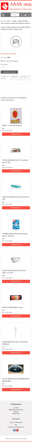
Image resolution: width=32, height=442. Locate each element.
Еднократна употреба (23, 21)
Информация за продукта (5, 77)
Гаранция (16, 411)
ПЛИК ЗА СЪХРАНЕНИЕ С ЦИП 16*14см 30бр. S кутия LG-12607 (15, 161)
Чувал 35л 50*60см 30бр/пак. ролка (12, 307)
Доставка (24, 76)
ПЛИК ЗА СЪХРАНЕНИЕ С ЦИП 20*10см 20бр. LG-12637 (15, 198)
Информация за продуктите (16, 409)
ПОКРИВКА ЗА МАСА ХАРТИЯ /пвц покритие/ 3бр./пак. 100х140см (14, 235)
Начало (9, 21)
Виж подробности (16, 134)
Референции (14, 76)
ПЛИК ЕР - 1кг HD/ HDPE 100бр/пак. (12, 125)
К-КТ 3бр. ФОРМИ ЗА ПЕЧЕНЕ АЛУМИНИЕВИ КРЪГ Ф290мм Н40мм (16, 380)
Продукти (14, 21)
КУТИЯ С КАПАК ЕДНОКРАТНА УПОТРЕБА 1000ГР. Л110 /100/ (13, 272)
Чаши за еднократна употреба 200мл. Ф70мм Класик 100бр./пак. (15, 23)
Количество (4, 64)
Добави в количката (9, 72)
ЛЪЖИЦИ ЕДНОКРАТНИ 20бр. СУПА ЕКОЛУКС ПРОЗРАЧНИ (15, 343)
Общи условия (16, 413)
